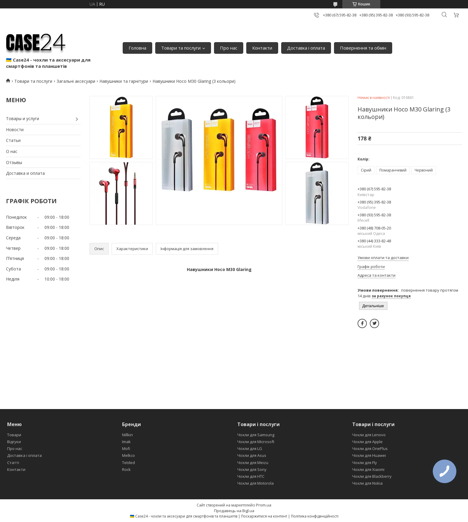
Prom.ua (263, 505)
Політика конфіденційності (314, 516)
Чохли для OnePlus (370, 448)
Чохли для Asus (251, 455)
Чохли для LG (249, 448)
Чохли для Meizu (252, 462)
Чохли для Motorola (255, 483)
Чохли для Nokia (367, 483)
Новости (15, 129)
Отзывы (14, 162)
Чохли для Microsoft (255, 441)
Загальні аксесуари (76, 81)
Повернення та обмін (363, 48)
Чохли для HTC (250, 476)
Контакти (262, 48)
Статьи (13, 140)
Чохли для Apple (367, 441)
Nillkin (127, 434)
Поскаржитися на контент (264, 516)
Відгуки (14, 441)
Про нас (228, 48)
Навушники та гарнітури (123, 81)
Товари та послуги (181, 48)
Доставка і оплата (306, 48)
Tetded (128, 462)
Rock (126, 469)
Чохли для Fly (364, 462)
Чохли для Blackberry (372, 476)
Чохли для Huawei (369, 455)
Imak (126, 441)
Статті (13, 462)
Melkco (128, 455)
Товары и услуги (22, 118)
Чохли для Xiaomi (368, 469)
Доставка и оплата (25, 173)
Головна (137, 48)
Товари (14, 434)
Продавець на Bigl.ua (234, 510)
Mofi (126, 448)
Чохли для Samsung (255, 434)
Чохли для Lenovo (369, 434)
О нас (11, 151)
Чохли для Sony (252, 469)
